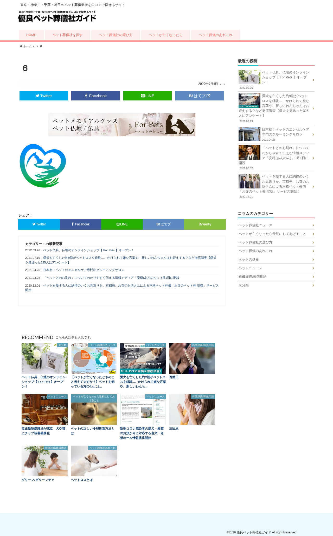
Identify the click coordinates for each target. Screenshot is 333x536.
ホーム (26, 46)
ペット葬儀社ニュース (255, 225)
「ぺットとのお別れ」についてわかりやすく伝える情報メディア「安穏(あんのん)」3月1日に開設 (111, 277)
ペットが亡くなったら (166, 35)
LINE (147, 95)
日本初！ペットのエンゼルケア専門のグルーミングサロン (83, 269)
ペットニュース (250, 268)
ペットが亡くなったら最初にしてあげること (272, 234)
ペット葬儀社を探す (67, 35)
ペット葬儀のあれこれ (216, 35)
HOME (31, 35)
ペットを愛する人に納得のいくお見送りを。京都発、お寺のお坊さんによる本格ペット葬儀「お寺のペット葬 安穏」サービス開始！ (122, 287)
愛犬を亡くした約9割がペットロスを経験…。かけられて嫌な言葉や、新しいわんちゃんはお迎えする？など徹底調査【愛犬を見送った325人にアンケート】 (120, 259)
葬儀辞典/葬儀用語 (253, 277)
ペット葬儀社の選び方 (116, 35)
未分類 (244, 285)
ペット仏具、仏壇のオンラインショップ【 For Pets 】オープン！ (88, 249)
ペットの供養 (249, 259)
